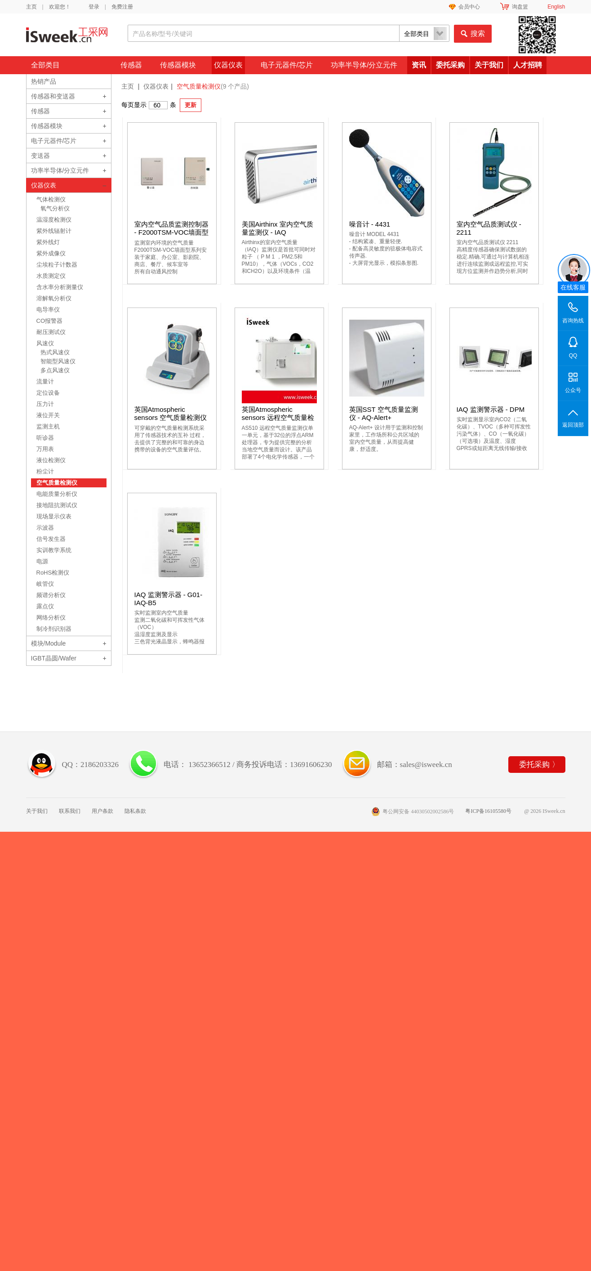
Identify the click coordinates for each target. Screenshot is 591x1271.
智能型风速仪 (58, 361)
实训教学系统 (53, 550)
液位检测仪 (51, 460)
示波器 (45, 527)
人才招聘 (527, 65)
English (556, 7)
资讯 (419, 65)
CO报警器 (49, 320)
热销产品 (43, 81)
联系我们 (69, 811)
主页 (31, 7)
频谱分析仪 (51, 595)
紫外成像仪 (51, 253)
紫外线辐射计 (53, 230)
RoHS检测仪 (53, 572)
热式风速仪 (55, 352)
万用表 (45, 449)
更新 (190, 105)
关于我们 (489, 65)
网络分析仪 (51, 617)
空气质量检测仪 (56, 482)
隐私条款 (135, 811)
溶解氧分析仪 (53, 298)
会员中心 (469, 7)
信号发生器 (51, 538)
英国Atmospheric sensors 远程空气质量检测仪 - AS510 (278, 417)
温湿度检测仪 (53, 219)
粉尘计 (45, 471)
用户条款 (102, 811)
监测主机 (48, 426)
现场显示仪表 (53, 516)
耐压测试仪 (51, 332)
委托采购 (450, 65)
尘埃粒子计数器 (56, 264)
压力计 (45, 404)
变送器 (40, 155)
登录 (94, 7)
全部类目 (45, 65)
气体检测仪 (51, 199)
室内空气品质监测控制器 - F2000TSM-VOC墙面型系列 (171, 232)
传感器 (131, 65)
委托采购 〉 (539, 764)
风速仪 (45, 343)
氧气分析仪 (55, 208)
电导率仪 (48, 309)
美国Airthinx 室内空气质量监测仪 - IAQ (277, 228)
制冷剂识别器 (53, 628)
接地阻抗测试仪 (56, 505)
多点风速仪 (55, 370)
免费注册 (122, 7)
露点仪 (45, 606)
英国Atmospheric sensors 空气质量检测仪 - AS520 (170, 417)
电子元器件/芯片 (287, 65)
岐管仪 (45, 583)
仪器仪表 (228, 65)
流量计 (45, 381)
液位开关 (48, 415)
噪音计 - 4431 (370, 224)
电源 (42, 561)
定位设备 (48, 392)
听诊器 (45, 437)
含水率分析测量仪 (59, 287)
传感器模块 (178, 65)
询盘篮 (520, 7)
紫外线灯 (48, 242)
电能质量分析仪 (56, 494)
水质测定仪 (51, 275)
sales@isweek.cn (426, 764)
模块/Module (48, 643)
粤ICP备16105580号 (488, 811)
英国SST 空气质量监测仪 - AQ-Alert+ (383, 413)
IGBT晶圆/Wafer (53, 658)
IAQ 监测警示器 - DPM (491, 409)
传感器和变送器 (53, 96)
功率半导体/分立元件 (364, 65)
